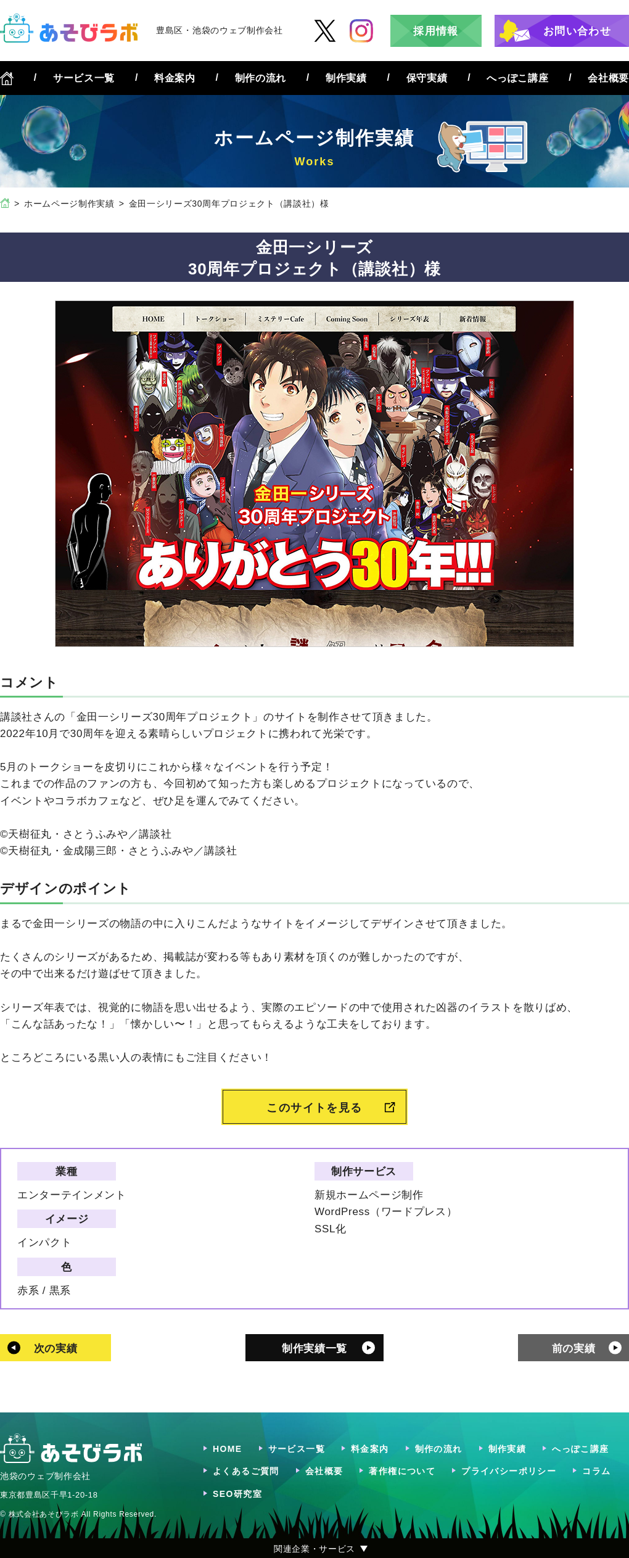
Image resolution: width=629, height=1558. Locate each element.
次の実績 (56, 1348)
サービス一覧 (84, 78)
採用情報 (435, 31)
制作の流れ (260, 78)
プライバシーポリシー (508, 1471)
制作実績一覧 (314, 1348)
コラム (596, 1471)
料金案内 (174, 78)
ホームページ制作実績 (69, 203)
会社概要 (608, 78)
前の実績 (574, 1348)
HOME (227, 1449)
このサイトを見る (314, 1108)
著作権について (402, 1471)
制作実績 (346, 78)
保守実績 (427, 78)
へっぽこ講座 (517, 78)
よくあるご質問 (246, 1471)
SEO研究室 (237, 1494)
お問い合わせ (577, 31)
